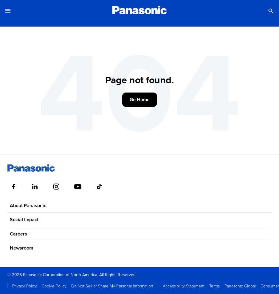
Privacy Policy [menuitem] (24, 286)
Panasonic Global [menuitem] (240, 286)
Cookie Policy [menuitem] (54, 286)
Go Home (140, 99)
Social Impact (24, 219)
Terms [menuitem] (214, 286)
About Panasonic (28, 205)
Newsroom (21, 247)
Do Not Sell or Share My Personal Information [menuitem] (112, 286)
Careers (18, 233)
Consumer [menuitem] (270, 286)
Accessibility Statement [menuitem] (183, 286)
